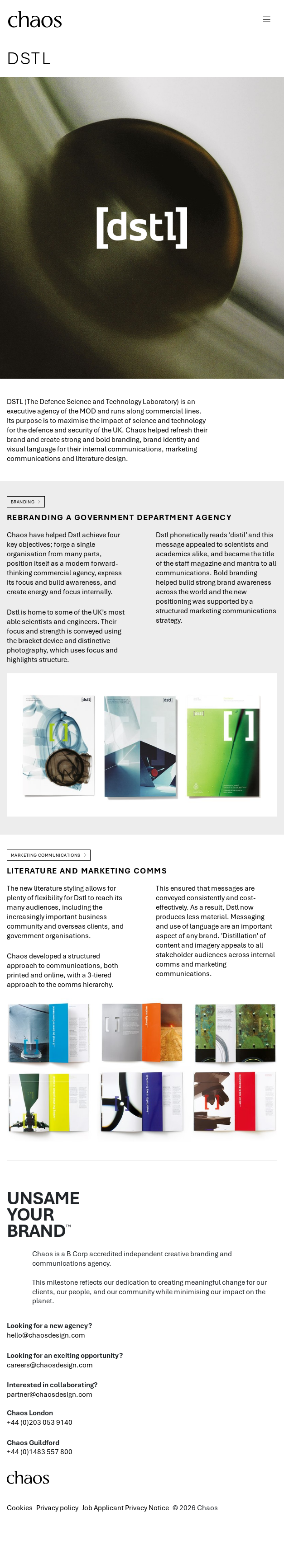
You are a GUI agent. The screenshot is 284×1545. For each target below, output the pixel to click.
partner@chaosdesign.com (49, 1394)
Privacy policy (57, 1507)
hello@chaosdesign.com (46, 1334)
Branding (22, 502)
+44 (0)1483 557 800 (39, 1451)
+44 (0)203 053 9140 (39, 1422)
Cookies (20, 1507)
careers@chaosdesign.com (50, 1364)
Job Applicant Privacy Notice (125, 1507)
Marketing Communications (46, 855)
